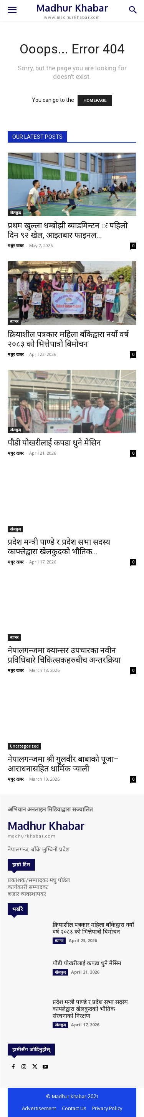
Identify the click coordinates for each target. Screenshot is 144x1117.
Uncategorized (24, 746)
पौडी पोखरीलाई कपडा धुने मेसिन (54, 442)
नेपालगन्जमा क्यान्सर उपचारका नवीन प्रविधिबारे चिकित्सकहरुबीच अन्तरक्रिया (64, 655)
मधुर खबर (16, 245)
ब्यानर (14, 321)
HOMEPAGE (94, 100)
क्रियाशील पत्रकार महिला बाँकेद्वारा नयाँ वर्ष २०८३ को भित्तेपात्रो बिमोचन (68, 339)
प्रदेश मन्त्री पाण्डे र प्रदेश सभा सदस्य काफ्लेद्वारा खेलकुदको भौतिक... (59, 546)
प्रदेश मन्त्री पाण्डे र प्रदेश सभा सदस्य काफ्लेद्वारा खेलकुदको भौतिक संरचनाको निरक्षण (90, 1008)
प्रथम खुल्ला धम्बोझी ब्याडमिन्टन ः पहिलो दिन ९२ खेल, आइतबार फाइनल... (67, 230)
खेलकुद (15, 212)
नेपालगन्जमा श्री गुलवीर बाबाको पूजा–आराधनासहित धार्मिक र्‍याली (63, 764)
